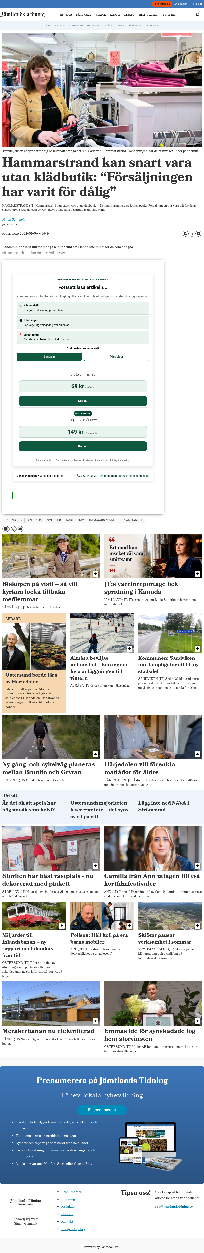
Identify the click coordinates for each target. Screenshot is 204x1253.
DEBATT (129, 14)
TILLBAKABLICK (148, 14)
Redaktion (68, 1207)
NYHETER (66, 14)
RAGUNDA (152, 25)
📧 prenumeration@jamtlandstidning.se (124, 475)
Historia (67, 1214)
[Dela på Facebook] (186, 234)
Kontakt (67, 1222)
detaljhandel (131, 520)
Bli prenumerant (102, 1110)
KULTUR (101, 14)
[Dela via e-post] (198, 234)
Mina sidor (116, 356)
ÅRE (48, 25)
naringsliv (75, 520)
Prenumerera (71, 1192)
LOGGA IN (197, 4)
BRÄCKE (109, 25)
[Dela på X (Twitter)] (192, 234)
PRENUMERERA (162, 4)
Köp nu (83, 400)
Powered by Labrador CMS (102, 1247)
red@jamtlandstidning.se (174, 1207)
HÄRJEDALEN (135, 25)
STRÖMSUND (76, 25)
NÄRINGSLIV (83, 14)
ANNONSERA (180, 4)
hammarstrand (102, 520)
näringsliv (13, 520)
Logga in (49, 356)
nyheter (54, 520)
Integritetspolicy (73, 1229)
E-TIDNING (169, 14)
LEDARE (115, 14)
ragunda (34, 520)
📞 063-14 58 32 (87, 475)
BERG (121, 25)
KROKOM (59, 25)
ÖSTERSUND (93, 25)
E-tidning (68, 1200)
